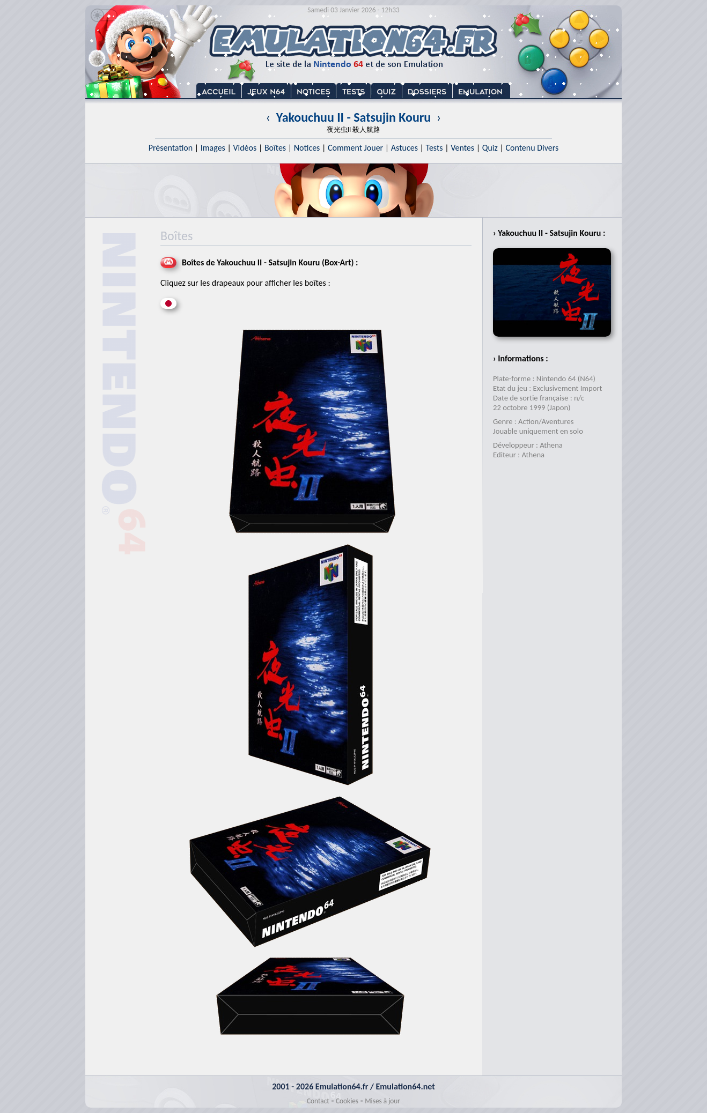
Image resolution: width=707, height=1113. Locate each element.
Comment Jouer (355, 148)
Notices (307, 148)
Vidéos (244, 148)
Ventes (462, 148)
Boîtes (275, 148)
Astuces (404, 148)
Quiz (490, 148)
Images (213, 148)
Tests (434, 148)
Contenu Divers (531, 148)
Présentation (171, 148)
